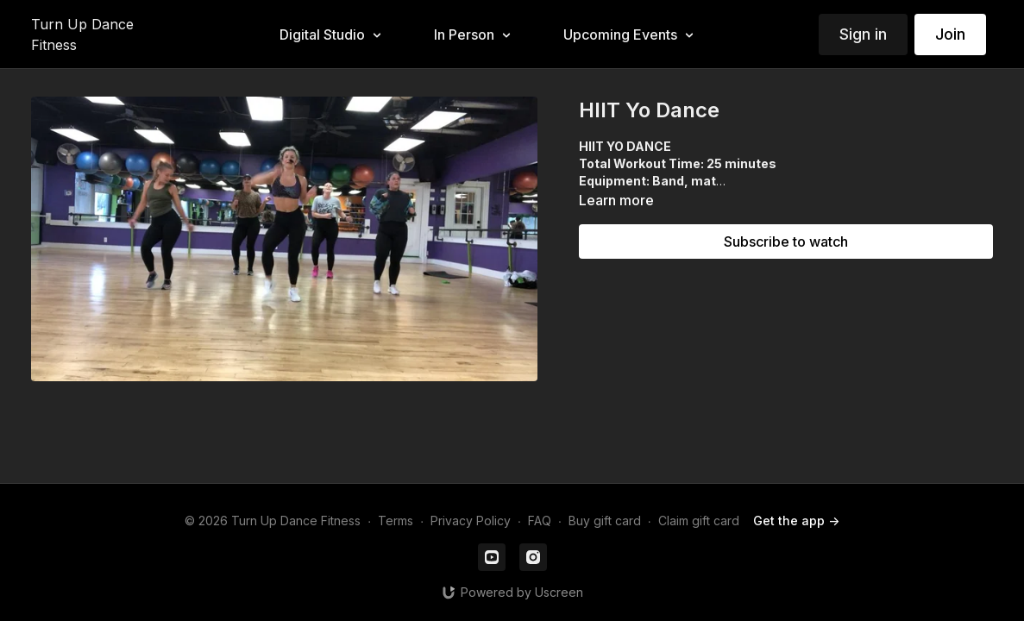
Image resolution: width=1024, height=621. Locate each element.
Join (950, 34)
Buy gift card (605, 520)
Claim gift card (698, 520)
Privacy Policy (470, 520)
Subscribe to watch (786, 241)
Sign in (863, 34)
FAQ (539, 520)
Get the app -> (796, 520)
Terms (395, 520)
